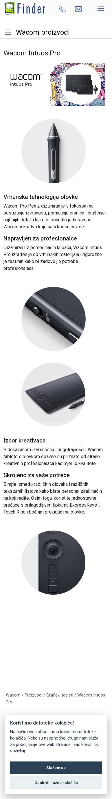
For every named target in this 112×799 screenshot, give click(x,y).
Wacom (13, 695)
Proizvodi (33, 695)
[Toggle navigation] (101, 8)
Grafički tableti (59, 695)
